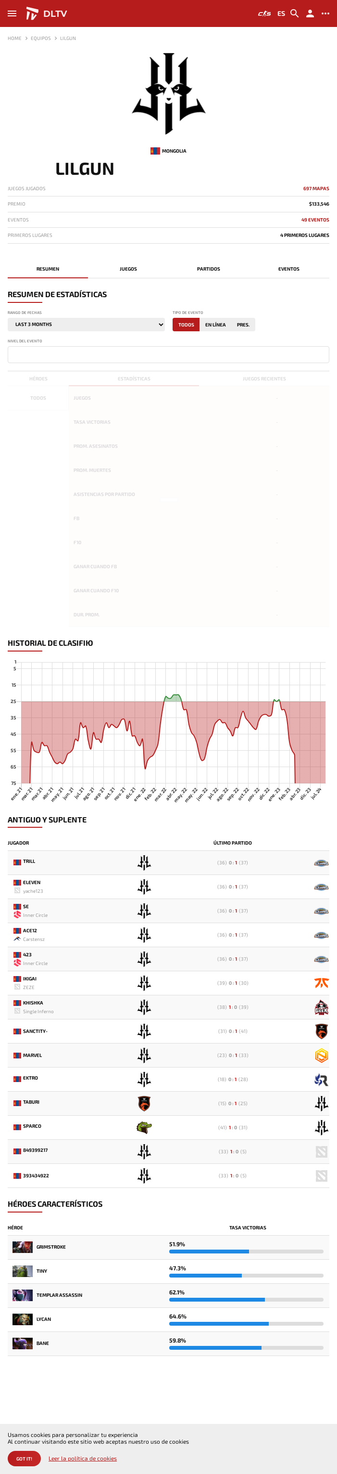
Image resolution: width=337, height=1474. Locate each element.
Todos (186, 324)
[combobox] (168, 354)
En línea (215, 324)
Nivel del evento (25, 341)
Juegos (128, 269)
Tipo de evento (188, 313)
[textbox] (12, 354)
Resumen (48, 269)
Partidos (208, 269)
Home (15, 38)
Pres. (243, 324)
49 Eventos (315, 219)
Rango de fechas (25, 313)
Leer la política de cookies (83, 1458)
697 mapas (316, 188)
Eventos (289, 269)
